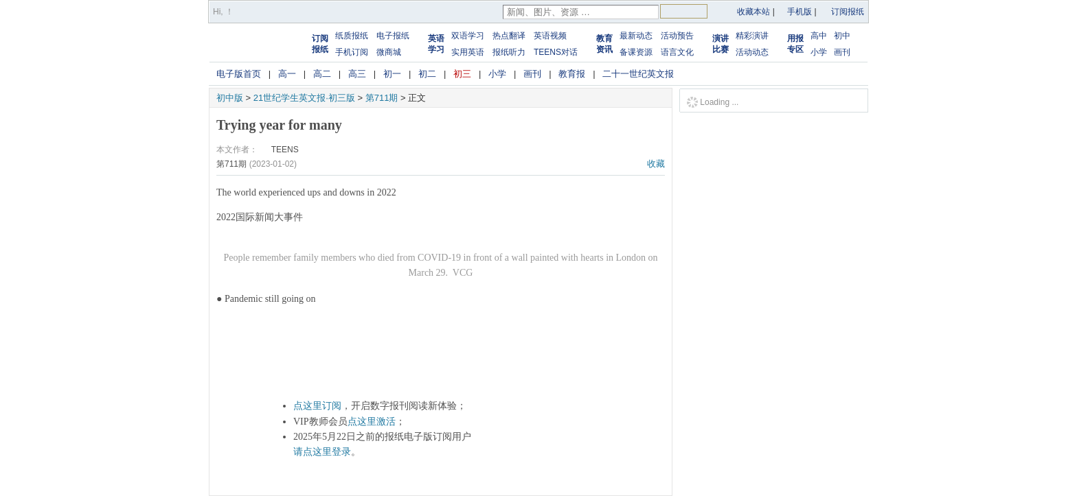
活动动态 (752, 52)
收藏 (656, 163)
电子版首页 (238, 74)
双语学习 (467, 35)
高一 (287, 74)
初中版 (229, 98)
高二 (322, 74)
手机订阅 (351, 52)
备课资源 (636, 52)
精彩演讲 (752, 35)
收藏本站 (753, 11)
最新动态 (636, 35)
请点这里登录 (322, 452)
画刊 (842, 52)
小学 (818, 52)
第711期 (381, 98)
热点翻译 (508, 35)
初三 (462, 74)
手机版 (799, 11)
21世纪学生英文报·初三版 (304, 98)
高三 (357, 74)
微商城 (388, 52)
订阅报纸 (847, 11)
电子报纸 (392, 35)
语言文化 (677, 52)
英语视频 (550, 35)
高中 (818, 35)
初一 (392, 74)
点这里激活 (372, 421)
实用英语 (467, 52)
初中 (842, 35)
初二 (427, 74)
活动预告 (677, 35)
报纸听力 (508, 52)
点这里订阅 (317, 406)
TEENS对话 (556, 52)
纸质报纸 (351, 35)
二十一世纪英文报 (638, 74)
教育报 (571, 74)
